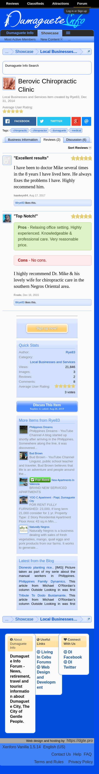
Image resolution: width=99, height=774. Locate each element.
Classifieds (35, 3)
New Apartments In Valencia (51, 481)
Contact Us (61, 754)
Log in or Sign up (76, 11)
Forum (82, 3)
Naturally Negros (39, 526)
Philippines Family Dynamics (42, 581)
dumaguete (58, 130)
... (69, 39)
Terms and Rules (48, 762)
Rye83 (74, 97)
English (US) (54, 747)
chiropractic (19, 130)
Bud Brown (36, 453)
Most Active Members (20, 39)
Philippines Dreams (41, 427)
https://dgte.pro (80, 740)
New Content (51, 39)
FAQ (88, 754)
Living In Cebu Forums (45, 657)
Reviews (12, 3)
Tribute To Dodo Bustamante (42, 595)
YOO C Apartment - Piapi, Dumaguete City (52, 499)
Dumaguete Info (20, 33)
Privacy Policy (80, 762)
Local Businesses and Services (24, 97)
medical (75, 130)
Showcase (50, 33)
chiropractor (39, 130)
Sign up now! (47, 328)
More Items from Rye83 (39, 420)
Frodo (17, 294)
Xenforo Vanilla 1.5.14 (21, 747)
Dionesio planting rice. (36, 567)
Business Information (22, 139)
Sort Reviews (80, 148)
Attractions (60, 3)
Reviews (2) (52, 139)
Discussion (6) (76, 139)
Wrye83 (20, 202)
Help (77, 754)
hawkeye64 (21, 195)
